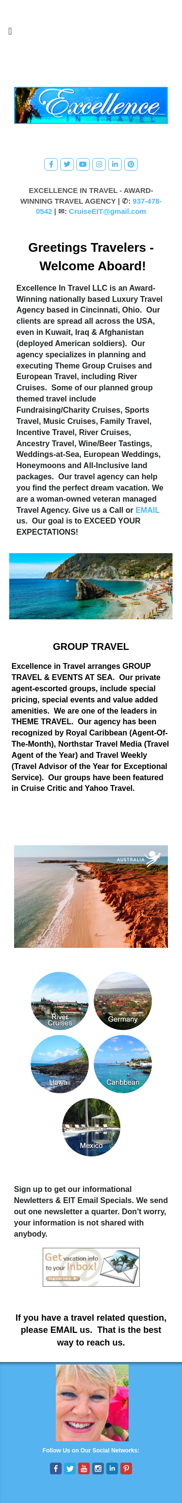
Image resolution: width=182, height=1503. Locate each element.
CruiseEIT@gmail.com (107, 211)
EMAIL (147, 510)
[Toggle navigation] (10, 33)
